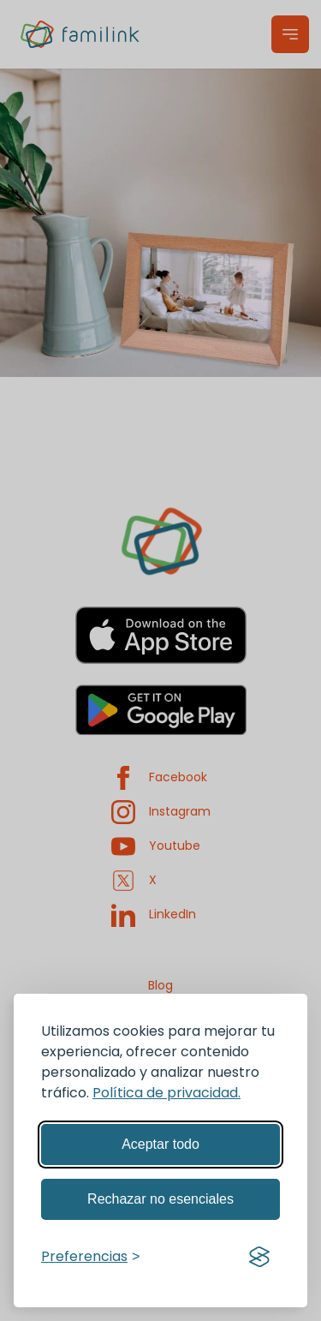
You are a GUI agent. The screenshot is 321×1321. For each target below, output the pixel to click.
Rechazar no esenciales (160, 1199)
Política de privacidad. (166, 1093)
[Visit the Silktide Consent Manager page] (259, 1256)
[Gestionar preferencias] (90, 1257)
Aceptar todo (160, 1144)
